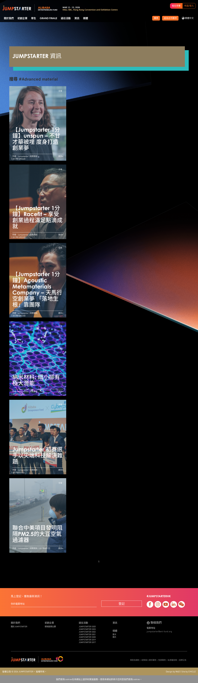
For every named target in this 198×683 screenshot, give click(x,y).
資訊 (76, 18)
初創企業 (22, 18)
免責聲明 (162, 660)
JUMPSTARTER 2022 (87, 631)
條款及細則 (134, 660)
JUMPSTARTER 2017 (87, 642)
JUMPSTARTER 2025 (87, 626)
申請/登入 (189, 6)
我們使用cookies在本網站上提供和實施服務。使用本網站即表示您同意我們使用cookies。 (99, 679)
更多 (60, 156)
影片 (114, 634)
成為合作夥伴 (170, 18)
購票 (156, 18)
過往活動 (66, 18)
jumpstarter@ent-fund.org (159, 631)
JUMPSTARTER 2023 (87, 629)
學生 (33, 18)
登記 (121, 603)
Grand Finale (48, 18)
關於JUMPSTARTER (19, 626)
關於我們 (9, 18)
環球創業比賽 (50, 626)
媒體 (85, 18)
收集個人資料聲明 (148, 660)
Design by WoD (173, 671)
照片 (114, 637)
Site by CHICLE (188, 671)
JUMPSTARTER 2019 (87, 639)
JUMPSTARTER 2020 (87, 637)
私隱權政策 (172, 660)
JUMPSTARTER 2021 (87, 634)
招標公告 (182, 660)
